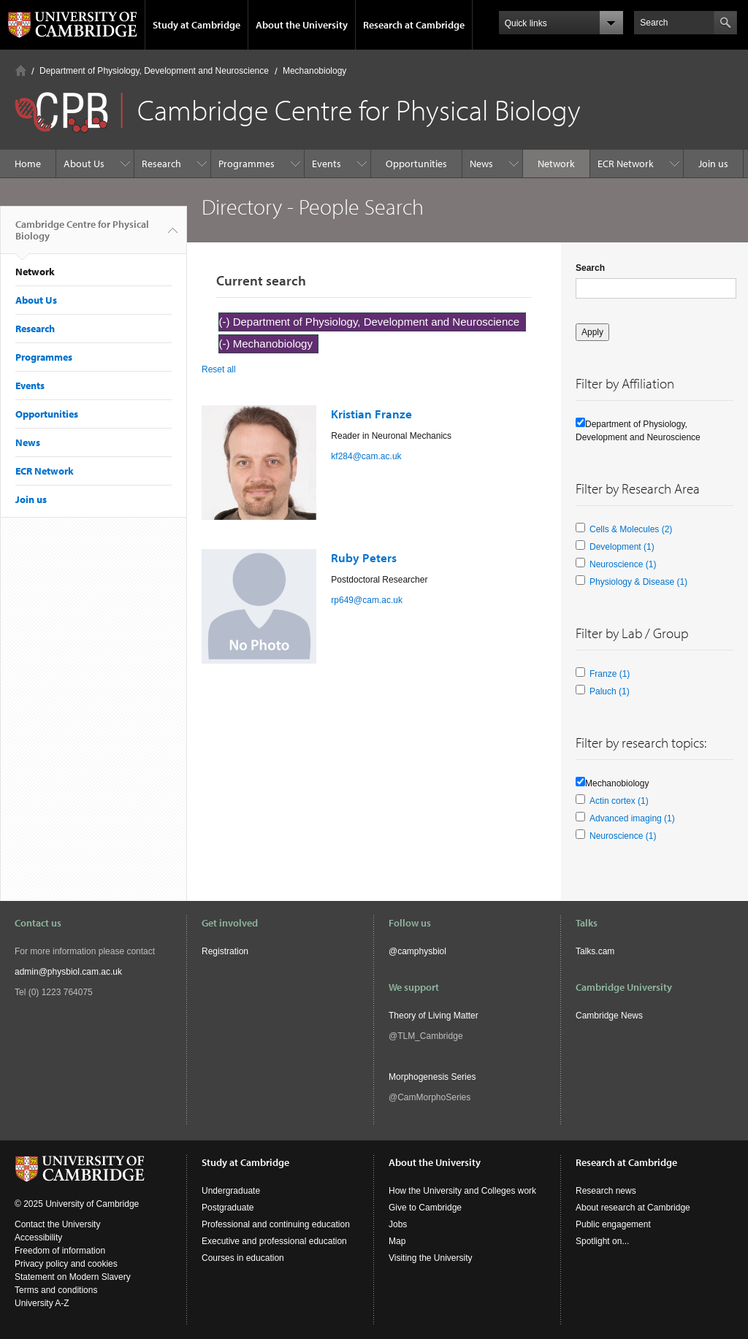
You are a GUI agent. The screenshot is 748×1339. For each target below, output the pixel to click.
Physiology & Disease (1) (638, 582)
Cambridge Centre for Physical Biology (82, 236)
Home (21, 70)
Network (556, 163)
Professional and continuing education (276, 1224)
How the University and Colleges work (462, 1191)
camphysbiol (421, 951)
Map (397, 1241)
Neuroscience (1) (622, 564)
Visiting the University (431, 1258)
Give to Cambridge (425, 1207)
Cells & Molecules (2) (630, 529)
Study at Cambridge (196, 24)
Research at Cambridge (414, 24)
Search (590, 268)
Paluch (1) (609, 691)
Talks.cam (595, 951)
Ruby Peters (364, 557)
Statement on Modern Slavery (73, 1277)
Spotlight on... (602, 1241)
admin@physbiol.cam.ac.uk (68, 972)
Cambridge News (609, 1015)
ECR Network (626, 163)
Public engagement (613, 1224)
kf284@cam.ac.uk (366, 456)
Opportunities (416, 163)
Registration (225, 951)
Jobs (398, 1224)
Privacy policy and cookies (66, 1264)
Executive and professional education (274, 1241)
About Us (84, 163)
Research (161, 163)
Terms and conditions (56, 1290)
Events (326, 163)
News (481, 163)
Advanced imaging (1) (632, 818)
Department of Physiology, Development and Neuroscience (154, 71)
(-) (226, 321)
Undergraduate (231, 1191)
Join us (713, 163)
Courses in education (243, 1258)
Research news (606, 1191)
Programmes (246, 163)
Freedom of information (60, 1251)
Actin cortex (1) (619, 801)
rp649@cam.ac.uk (366, 600)
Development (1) (621, 547)
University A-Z (42, 1303)
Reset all (219, 369)
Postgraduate (227, 1207)
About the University (302, 24)
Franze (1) (609, 674)
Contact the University (57, 1224)
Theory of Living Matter (433, 1015)
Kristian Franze (371, 413)
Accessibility (38, 1237)
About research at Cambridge (633, 1207)
